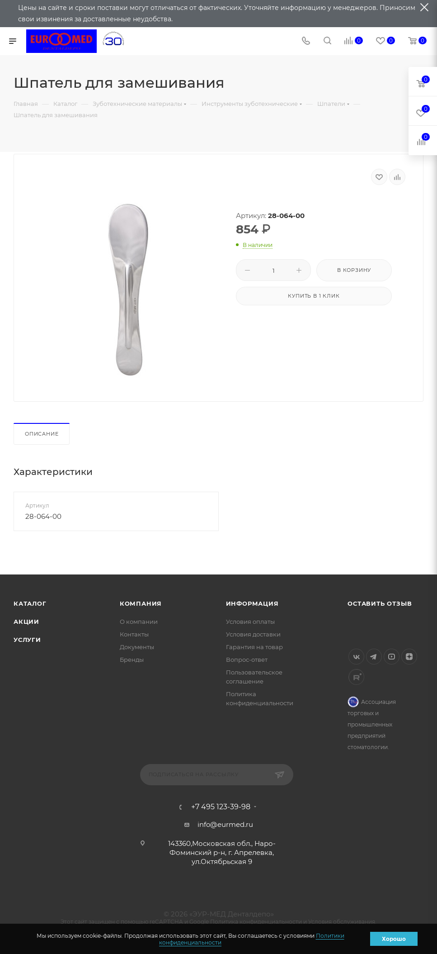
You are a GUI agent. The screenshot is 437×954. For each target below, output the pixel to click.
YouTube (391, 656)
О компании (139, 621)
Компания (141, 603)
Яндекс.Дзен (409, 656)
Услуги (27, 639)
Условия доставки (253, 634)
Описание (41, 434)
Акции (26, 621)
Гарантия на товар (254, 646)
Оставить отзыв (380, 603)
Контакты (134, 634)
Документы (137, 646)
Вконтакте (356, 656)
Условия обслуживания (341, 921)
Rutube (356, 677)
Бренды (132, 659)
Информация (252, 603)
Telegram (374, 656)
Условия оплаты (250, 621)
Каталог (30, 603)
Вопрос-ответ (247, 659)
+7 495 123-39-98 (220, 807)
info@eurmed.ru (225, 824)
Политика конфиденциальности (256, 921)
